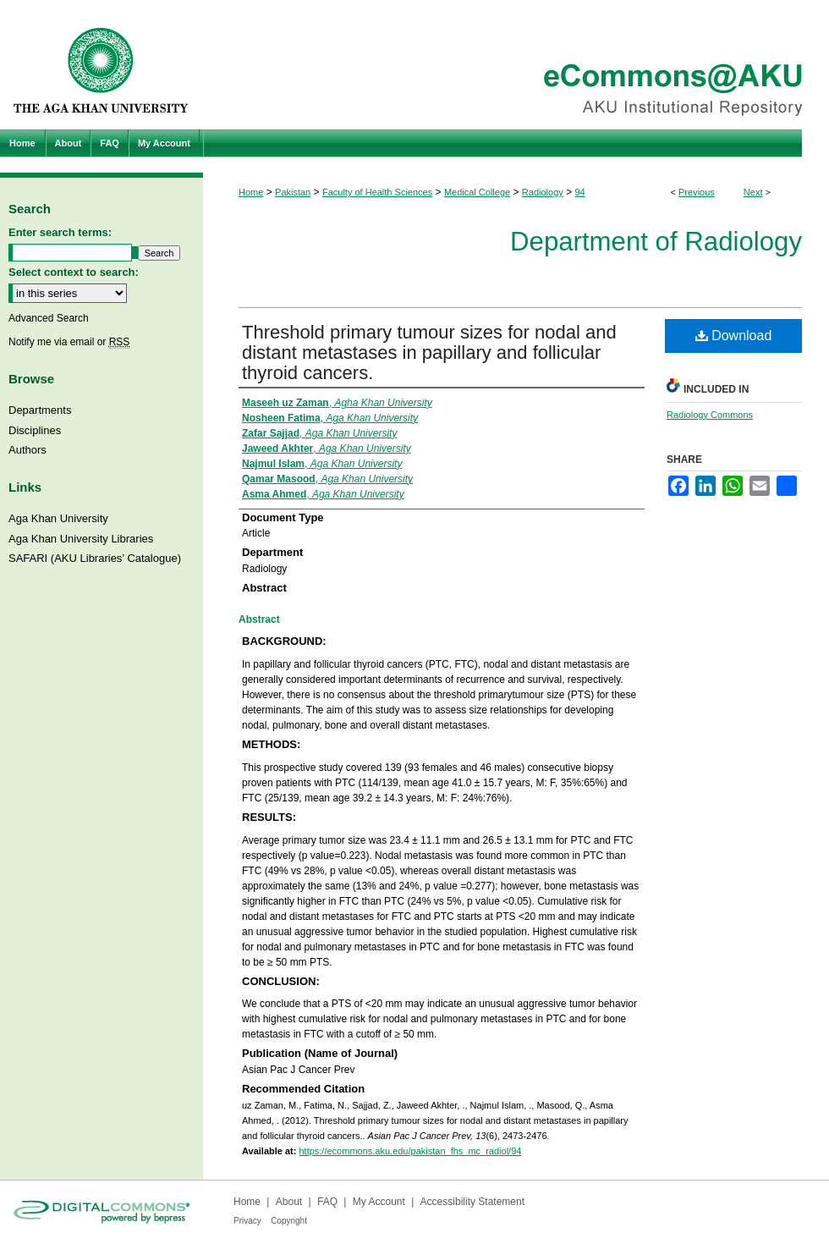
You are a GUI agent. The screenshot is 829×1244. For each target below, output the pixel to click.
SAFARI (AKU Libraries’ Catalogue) (94, 558)
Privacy (247, 1220)
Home (251, 192)
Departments (39, 410)
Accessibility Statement (472, 1202)
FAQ (327, 1202)
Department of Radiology (656, 241)
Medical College (477, 192)
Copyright (289, 1220)
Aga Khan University (58, 518)
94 (579, 192)
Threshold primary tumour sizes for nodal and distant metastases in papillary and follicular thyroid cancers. (429, 352)
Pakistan (292, 192)
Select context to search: (73, 272)
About (289, 1202)
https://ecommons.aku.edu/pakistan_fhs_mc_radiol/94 (410, 1151)
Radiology (542, 192)
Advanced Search (48, 318)
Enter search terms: (60, 232)
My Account (379, 1202)
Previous (696, 192)
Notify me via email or (68, 342)
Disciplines (34, 430)
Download (733, 335)
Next (753, 192)
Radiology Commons (710, 415)
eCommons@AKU (516, 64)
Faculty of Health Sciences (377, 192)
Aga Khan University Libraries (80, 538)
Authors (27, 449)
